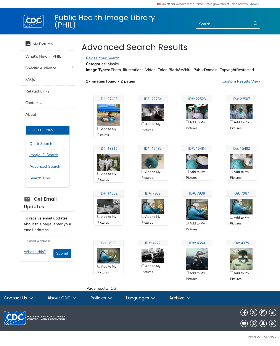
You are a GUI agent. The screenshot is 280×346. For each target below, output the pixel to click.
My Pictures (39, 44)
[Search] (223, 24)
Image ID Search (43, 155)
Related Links (37, 91)
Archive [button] (180, 298)
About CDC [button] (62, 298)
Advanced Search (44, 166)
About (30, 114)
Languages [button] (140, 298)
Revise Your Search (102, 58)
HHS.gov (254, 337)
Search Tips (39, 178)
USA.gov (270, 337)
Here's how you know (245, 4)
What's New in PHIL (43, 56)
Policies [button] (101, 298)
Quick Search (40, 143)
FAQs (30, 79)
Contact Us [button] (19, 298)
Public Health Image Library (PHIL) (104, 21)
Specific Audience (40, 68)
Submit (62, 253)
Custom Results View (241, 81)
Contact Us (34, 102)
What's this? (35, 251)
